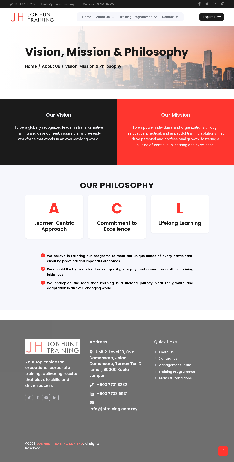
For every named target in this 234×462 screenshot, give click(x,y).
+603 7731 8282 (108, 385)
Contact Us (170, 17)
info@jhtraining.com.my (114, 406)
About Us (166, 352)
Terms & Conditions (175, 378)
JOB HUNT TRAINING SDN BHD (59, 444)
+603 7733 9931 (108, 394)
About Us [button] (103, 17)
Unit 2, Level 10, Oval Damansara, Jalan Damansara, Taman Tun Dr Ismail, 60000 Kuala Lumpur (116, 363)
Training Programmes (176, 371)
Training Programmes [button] (135, 17)
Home (86, 17)
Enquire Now (212, 17)
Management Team (174, 365)
